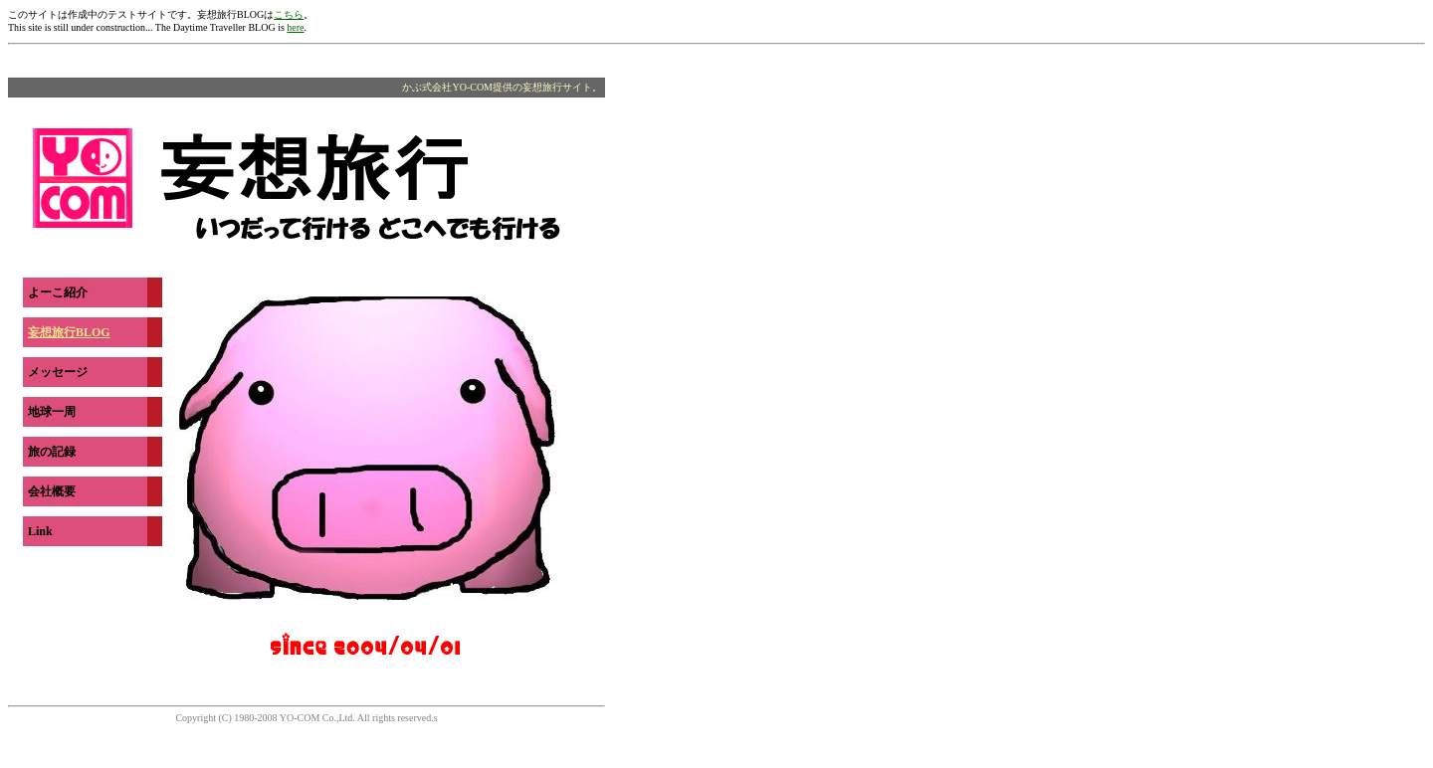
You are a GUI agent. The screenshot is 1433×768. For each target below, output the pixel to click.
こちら (289, 14)
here (295, 27)
